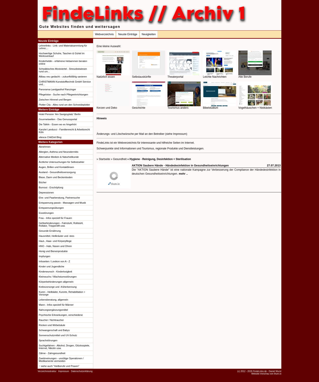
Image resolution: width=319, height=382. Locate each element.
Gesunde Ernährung (50, 231)
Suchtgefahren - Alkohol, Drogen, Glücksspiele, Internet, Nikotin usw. (64, 346)
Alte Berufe (255, 75)
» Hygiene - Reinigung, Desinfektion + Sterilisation (159, 159)
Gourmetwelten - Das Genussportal (58, 119)
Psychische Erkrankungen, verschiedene (61, 315)
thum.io (277, 373)
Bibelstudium (219, 106)
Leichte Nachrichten (219, 75)
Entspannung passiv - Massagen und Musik (62, 202)
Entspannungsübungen (51, 207)
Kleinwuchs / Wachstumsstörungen (58, 276)
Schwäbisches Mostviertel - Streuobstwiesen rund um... (63, 70)
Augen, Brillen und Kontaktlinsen (56, 167)
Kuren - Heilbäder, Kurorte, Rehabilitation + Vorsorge (62, 293)
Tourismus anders (184, 106)
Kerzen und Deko (113, 106)
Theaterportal (184, 75)
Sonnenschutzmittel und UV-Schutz (58, 335)
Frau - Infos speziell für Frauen (55, 218)
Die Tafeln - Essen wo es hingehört (57, 124)
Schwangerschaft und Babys (54, 330)
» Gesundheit (118, 159)
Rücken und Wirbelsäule (52, 325)
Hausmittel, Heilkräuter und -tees (56, 236)
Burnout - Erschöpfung (51, 187)
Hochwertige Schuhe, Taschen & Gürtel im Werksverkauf (61, 54)
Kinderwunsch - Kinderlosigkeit (55, 271)
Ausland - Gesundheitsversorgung (57, 172)
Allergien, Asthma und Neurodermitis (58, 151)
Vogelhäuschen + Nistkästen (255, 106)
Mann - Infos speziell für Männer (56, 304)
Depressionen (46, 192)
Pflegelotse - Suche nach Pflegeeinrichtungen (63, 94)
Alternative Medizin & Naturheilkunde (59, 157)
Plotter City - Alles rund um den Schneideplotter (64, 104)
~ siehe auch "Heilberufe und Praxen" (59, 366)
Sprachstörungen (48, 340)
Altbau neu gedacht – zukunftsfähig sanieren (63, 76)
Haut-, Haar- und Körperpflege (55, 241)
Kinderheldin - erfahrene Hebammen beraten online (63, 62)
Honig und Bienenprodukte (53, 251)
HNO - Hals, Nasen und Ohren (55, 246)
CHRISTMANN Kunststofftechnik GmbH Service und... (65, 83)
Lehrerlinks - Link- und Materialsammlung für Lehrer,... (63, 47)
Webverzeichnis (104, 34)
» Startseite (103, 159)
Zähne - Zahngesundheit (52, 353)
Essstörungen (46, 213)
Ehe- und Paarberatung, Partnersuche (59, 197)
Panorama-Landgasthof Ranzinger (57, 89)
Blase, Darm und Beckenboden (55, 177)
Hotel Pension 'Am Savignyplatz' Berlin (60, 114)
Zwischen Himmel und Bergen (55, 99)
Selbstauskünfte (148, 75)
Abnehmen (45, 146)
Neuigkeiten (149, 34)
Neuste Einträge (127, 34)
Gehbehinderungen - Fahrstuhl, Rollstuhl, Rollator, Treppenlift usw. (61, 224)
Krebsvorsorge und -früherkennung (58, 287)
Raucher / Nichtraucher (51, 320)
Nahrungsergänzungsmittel (53, 310)
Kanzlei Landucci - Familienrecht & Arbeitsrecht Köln (64, 130)
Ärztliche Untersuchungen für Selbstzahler (61, 162)
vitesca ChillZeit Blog (50, 137)
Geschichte (148, 106)
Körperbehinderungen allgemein (56, 281)
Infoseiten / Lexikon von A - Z (54, 261)
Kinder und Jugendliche (51, 266)
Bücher (43, 182)
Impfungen (44, 256)
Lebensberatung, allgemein (53, 299)
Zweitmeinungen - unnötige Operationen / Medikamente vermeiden (61, 359)
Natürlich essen (113, 75)
